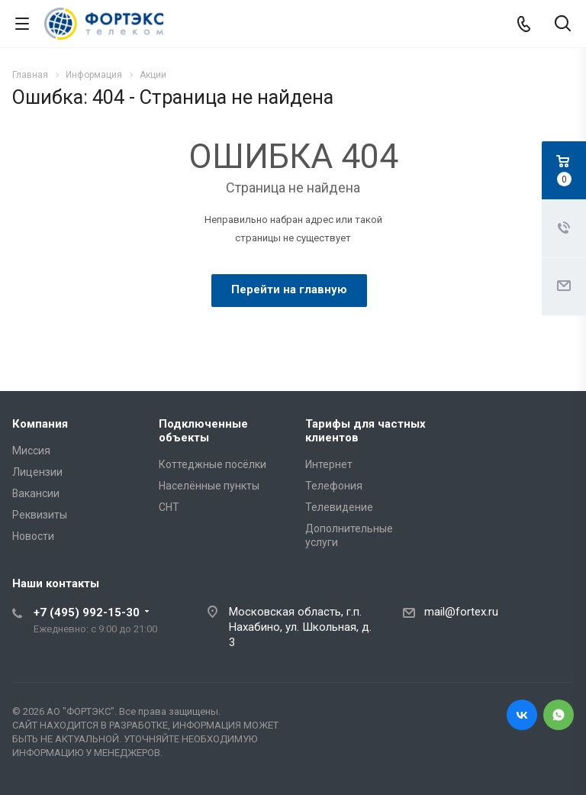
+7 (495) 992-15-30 (87, 612)
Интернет (329, 464)
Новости (33, 536)
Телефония (333, 486)
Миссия (31, 450)
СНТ (169, 507)
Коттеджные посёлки (212, 464)
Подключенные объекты (203, 430)
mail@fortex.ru (461, 612)
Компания (40, 424)
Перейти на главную (289, 289)
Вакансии (36, 493)
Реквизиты (39, 515)
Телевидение (339, 507)
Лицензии (37, 472)
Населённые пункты (209, 486)
